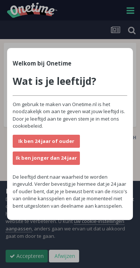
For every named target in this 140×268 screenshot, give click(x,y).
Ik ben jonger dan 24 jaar (46, 157)
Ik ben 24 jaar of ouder (46, 141)
